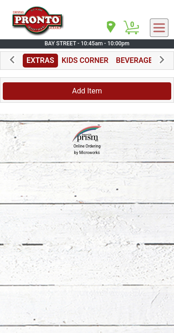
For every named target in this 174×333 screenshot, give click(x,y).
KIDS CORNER (85, 60)
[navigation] (110, 27)
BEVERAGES (136, 60)
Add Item (87, 90)
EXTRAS (40, 60)
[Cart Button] (131, 27)
